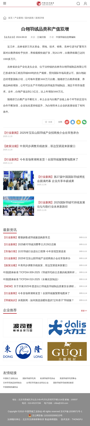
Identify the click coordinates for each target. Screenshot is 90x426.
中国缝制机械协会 (10, 387)
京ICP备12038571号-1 (71, 411)
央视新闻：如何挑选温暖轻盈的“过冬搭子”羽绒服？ (46, 300)
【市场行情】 (10, 251)
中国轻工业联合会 (10, 378)
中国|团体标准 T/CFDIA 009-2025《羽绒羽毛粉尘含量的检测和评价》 (39, 272)
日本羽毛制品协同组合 (12, 382)
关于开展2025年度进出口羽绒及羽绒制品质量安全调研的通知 (45, 286)
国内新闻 (29, 18)
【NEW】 (8, 286)
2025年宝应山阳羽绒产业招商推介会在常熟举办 (49, 132)
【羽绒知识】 (10, 300)
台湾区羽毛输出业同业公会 (37, 382)
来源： (34, 37)
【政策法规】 (11, 146)
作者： (52, 37)
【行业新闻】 (11, 132)
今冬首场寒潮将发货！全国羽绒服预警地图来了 (49, 159)
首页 (10, 18)
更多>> (84, 311)
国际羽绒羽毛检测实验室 (63, 382)
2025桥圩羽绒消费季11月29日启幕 (37, 244)
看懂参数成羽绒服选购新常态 (34, 237)
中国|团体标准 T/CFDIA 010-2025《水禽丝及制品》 (31, 279)
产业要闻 (18, 18)
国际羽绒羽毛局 (29, 378)
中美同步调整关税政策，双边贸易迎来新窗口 (47, 146)
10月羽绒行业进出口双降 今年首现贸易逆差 (42, 251)
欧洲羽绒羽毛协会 (47, 378)
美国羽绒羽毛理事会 (68, 378)
